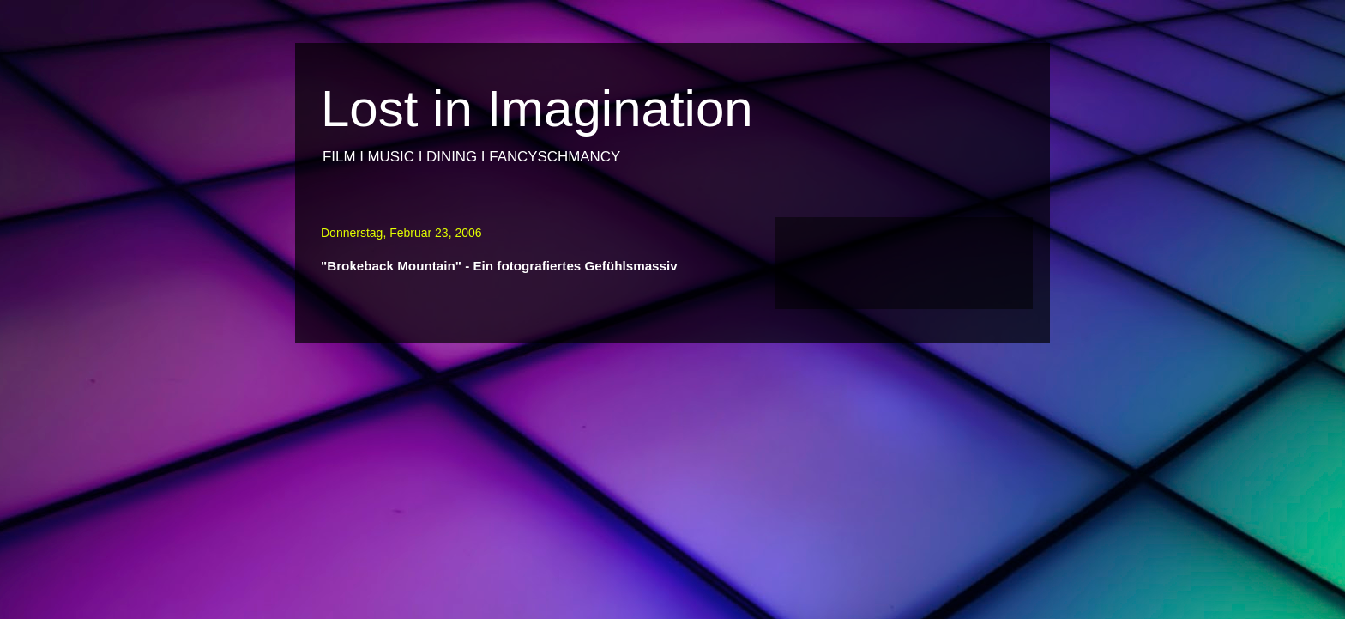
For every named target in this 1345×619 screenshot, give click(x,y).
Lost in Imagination (537, 108)
